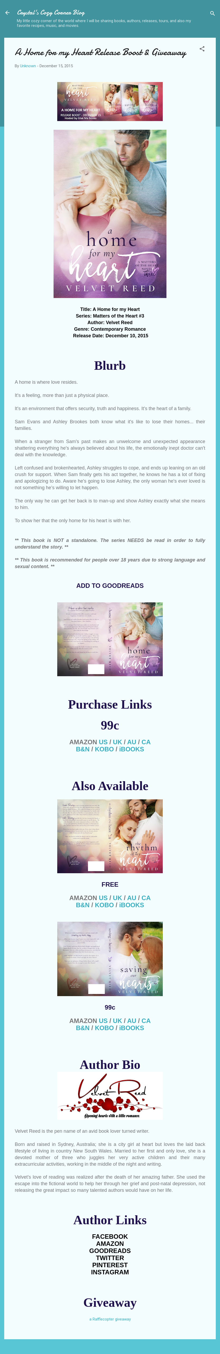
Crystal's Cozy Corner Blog (50, 12)
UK (117, 742)
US (103, 742)
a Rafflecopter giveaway (110, 1319)
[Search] (212, 14)
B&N (83, 749)
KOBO (104, 749)
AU (131, 742)
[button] (202, 50)
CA (146, 742)
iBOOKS (131, 749)
